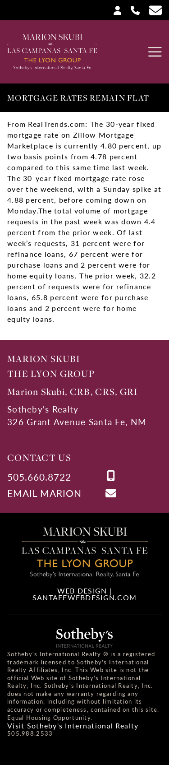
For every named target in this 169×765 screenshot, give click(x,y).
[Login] (114, 10)
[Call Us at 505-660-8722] (131, 10)
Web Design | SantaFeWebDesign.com (84, 594)
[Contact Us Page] (152, 10)
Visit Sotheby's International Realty (72, 726)
